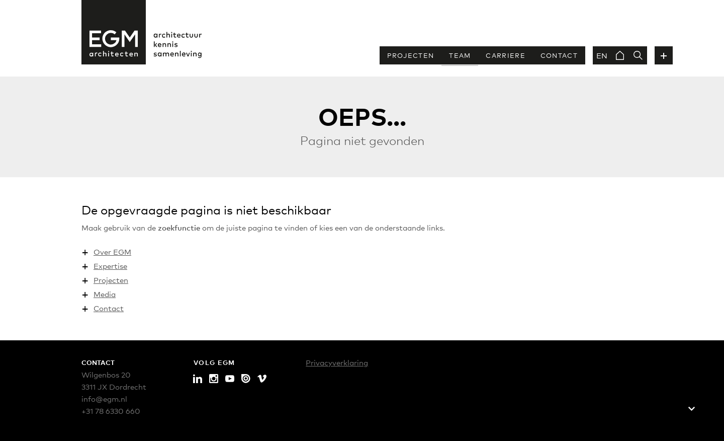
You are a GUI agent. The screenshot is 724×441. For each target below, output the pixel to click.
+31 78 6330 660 (110, 410)
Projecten (410, 55)
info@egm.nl (104, 398)
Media (105, 294)
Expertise (110, 265)
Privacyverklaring (337, 362)
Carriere (505, 55)
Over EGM (112, 251)
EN (601, 55)
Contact (559, 55)
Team (460, 55)
